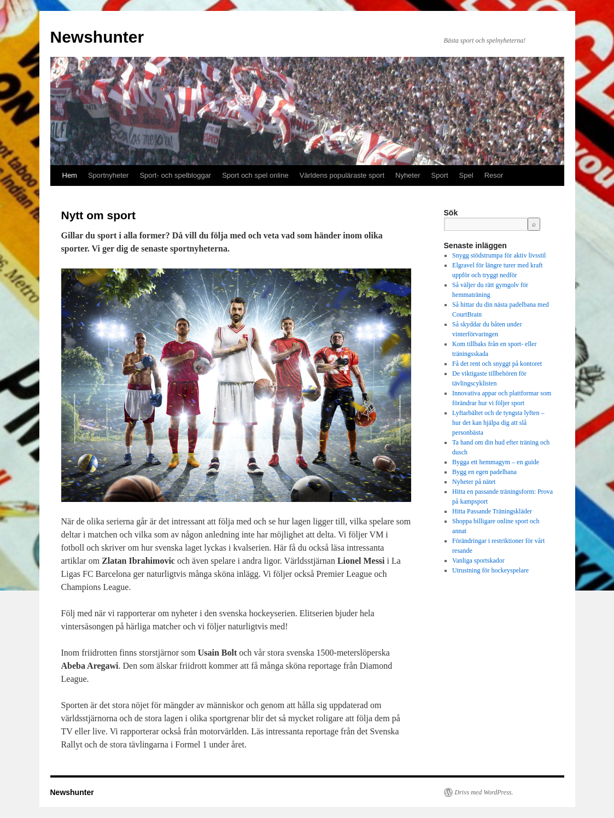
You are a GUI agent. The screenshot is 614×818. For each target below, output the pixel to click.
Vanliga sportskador (478, 560)
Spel (466, 175)
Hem (69, 175)
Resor (494, 175)
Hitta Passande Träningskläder (492, 511)
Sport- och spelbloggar (175, 175)
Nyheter (407, 175)
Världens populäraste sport (342, 175)
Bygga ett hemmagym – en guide (495, 462)
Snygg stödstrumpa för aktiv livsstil (499, 255)
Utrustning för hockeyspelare (490, 570)
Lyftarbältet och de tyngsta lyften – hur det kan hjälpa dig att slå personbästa (498, 422)
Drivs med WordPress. (484, 792)
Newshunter (97, 37)
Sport (439, 175)
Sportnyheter (108, 175)
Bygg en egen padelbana (484, 472)
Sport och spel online (255, 175)
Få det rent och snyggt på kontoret (497, 363)
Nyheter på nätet (473, 482)
